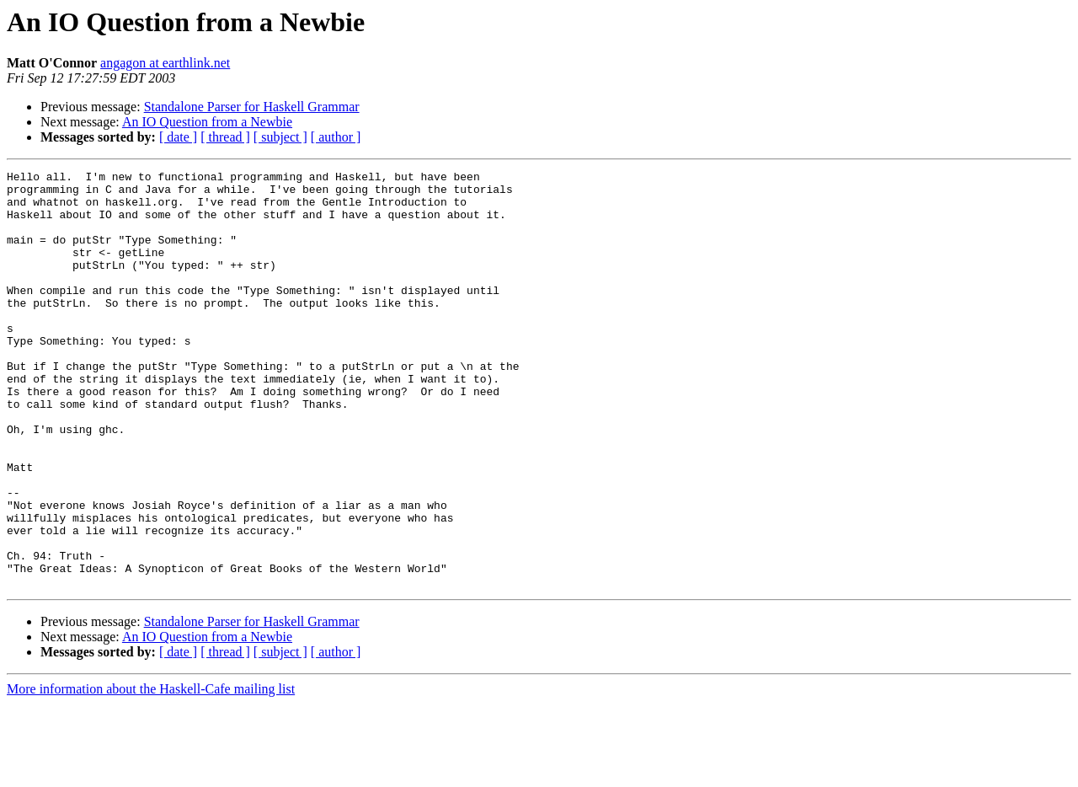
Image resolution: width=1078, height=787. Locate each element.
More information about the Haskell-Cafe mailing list (151, 772)
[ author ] (336, 137)
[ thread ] (225, 137)
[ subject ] (280, 137)
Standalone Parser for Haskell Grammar (252, 106)
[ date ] (178, 137)
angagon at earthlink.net (165, 63)
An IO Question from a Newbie (207, 122)
